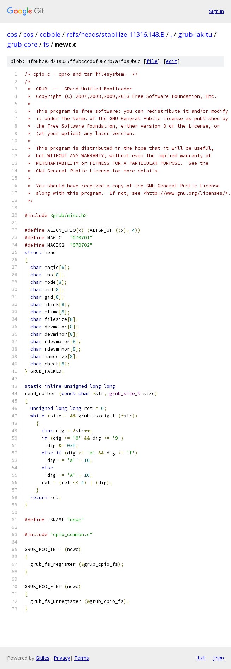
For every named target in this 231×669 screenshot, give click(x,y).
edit (171, 61)
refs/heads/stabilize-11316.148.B (115, 34)
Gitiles (42, 658)
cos (12, 34)
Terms (81, 658)
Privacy (62, 658)
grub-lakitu (195, 34)
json (218, 658)
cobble (50, 34)
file (152, 61)
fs (46, 44)
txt (201, 658)
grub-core (22, 44)
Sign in (216, 11)
